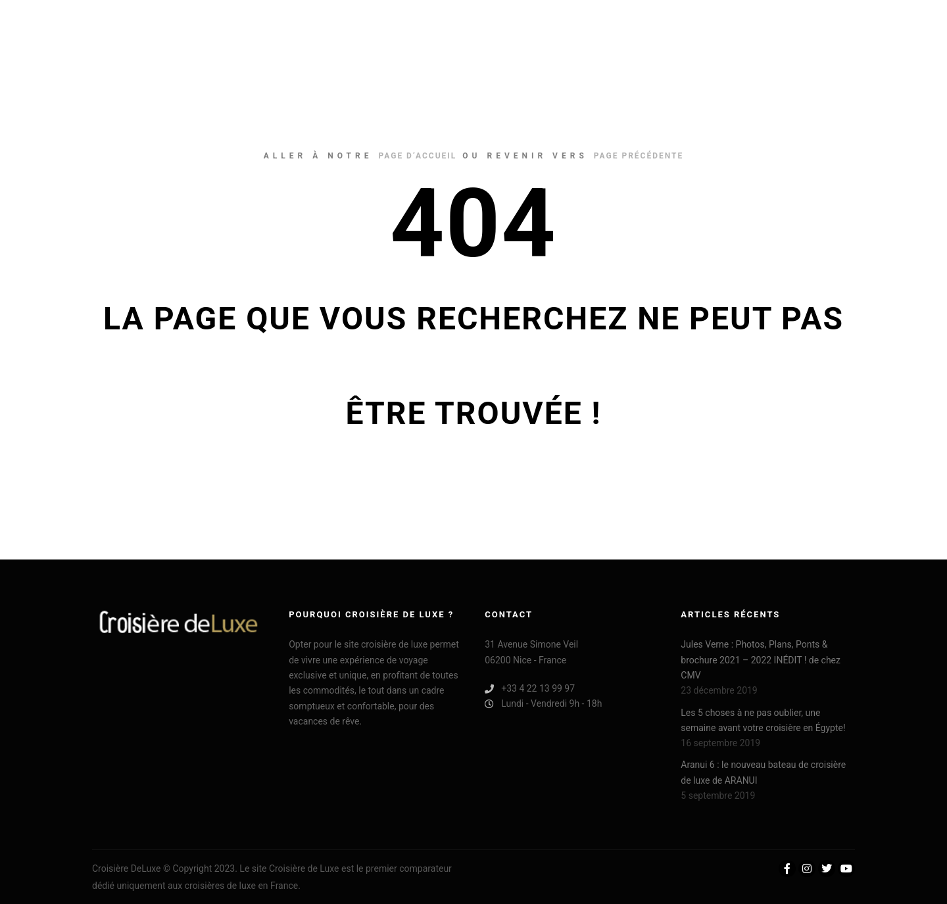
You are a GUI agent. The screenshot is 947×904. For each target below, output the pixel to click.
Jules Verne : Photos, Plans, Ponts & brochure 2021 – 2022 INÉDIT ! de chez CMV (760, 659)
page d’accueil (417, 155)
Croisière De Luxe (158, 26)
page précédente (638, 155)
